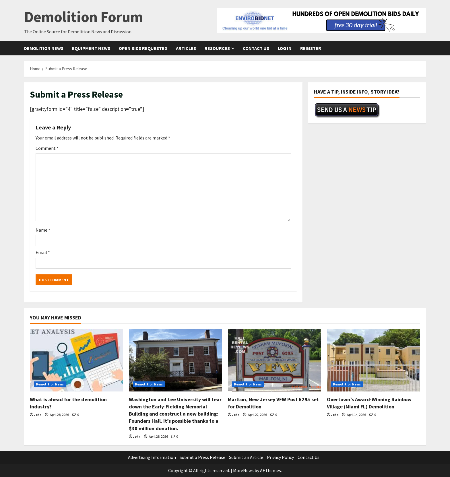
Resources (217, 48)
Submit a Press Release (202, 457)
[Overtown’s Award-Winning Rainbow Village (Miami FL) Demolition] (373, 360)
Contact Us (256, 48)
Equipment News (91, 48)
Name (43, 230)
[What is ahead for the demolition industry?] (76, 360)
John (38, 414)
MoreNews (243, 470)
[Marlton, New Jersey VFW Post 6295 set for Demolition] (274, 360)
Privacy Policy (280, 457)
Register (310, 48)
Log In (285, 48)
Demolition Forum (83, 16)
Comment (47, 148)
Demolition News (43, 48)
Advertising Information (152, 457)
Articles (186, 48)
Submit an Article (246, 457)
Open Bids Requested (143, 48)
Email (43, 252)
